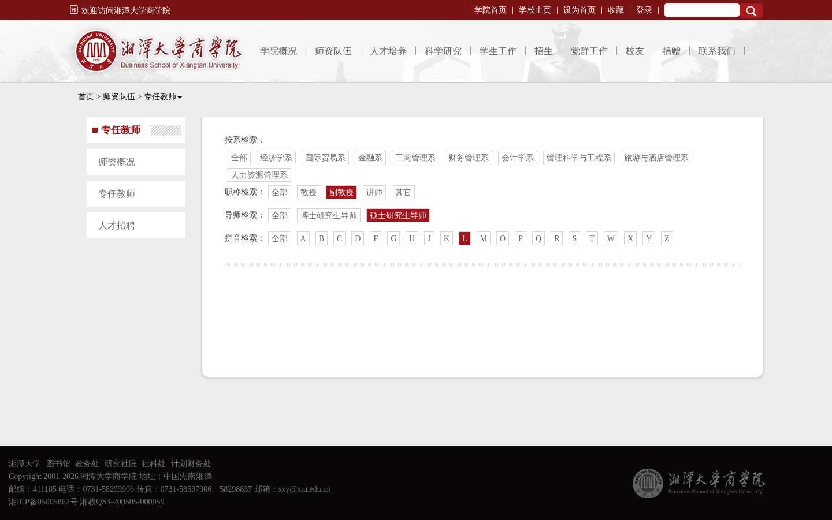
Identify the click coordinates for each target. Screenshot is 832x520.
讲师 (374, 192)
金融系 (370, 158)
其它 (403, 192)
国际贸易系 (325, 158)
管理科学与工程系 (579, 158)
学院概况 (278, 51)
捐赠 (671, 51)
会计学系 (518, 158)
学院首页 (490, 10)
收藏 (616, 10)
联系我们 (717, 51)
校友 (635, 51)
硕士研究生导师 (398, 215)
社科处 (154, 463)
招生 (543, 51)
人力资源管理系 (259, 175)
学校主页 (535, 10)
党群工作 (589, 51)
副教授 (341, 192)
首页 (86, 96)
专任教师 (163, 96)
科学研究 (443, 51)
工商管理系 (415, 158)
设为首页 (579, 10)
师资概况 (116, 162)
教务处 (87, 463)
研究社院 (121, 463)
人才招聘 (116, 225)
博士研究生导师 (328, 215)
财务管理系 (468, 158)
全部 (239, 158)
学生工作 (498, 51)
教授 (308, 192)
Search (751, 10)
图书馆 (58, 463)
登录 (644, 10)
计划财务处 (191, 463)
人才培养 (388, 51)
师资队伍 (333, 51)
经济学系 (276, 158)
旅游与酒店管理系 (656, 158)
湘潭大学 (25, 463)
